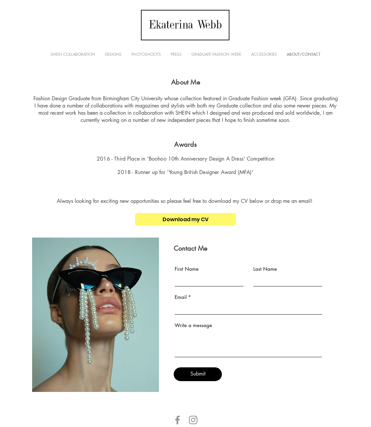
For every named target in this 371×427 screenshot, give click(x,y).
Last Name (265, 268)
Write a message (193, 325)
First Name (187, 268)
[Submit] (198, 374)
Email (180, 297)
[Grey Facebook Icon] (177, 420)
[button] (113, 54)
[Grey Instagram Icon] (193, 420)
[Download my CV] (185, 219)
